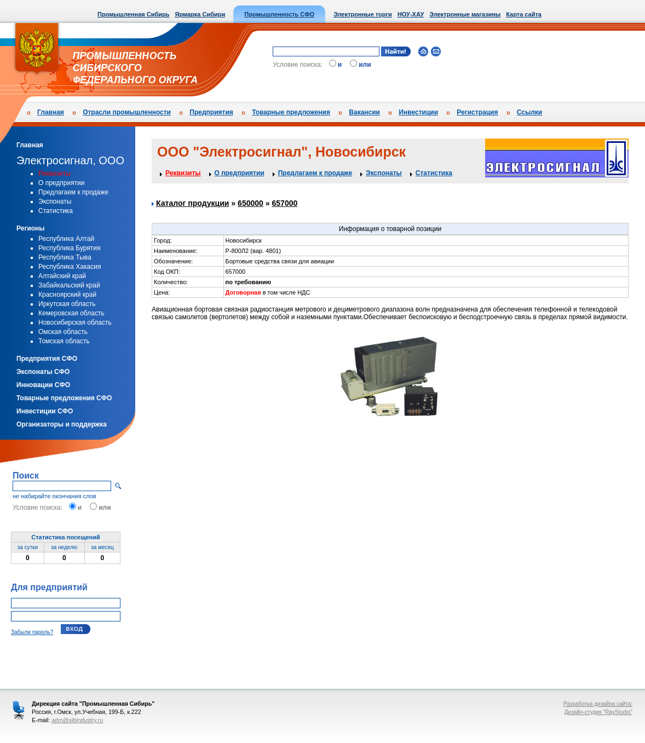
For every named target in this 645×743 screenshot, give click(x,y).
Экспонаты (54, 201)
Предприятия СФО (46, 358)
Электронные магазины (464, 14)
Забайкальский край (69, 285)
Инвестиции (418, 112)
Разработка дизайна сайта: (597, 704)
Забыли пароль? (32, 632)
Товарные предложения (291, 112)
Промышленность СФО (279, 14)
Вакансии (364, 112)
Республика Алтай (66, 239)
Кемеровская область (71, 313)
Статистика (55, 211)
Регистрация (477, 112)
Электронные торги (362, 14)
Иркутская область (67, 304)
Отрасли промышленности (127, 112)
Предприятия (211, 112)
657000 (285, 203)
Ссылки (529, 112)
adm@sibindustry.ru (77, 720)
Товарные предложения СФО (64, 398)
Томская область (64, 341)
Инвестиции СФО (44, 411)
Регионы (30, 228)
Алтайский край (62, 276)
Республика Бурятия (69, 248)
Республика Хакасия (69, 266)
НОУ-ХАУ (411, 14)
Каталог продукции (192, 203)
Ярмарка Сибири (200, 14)
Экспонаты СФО (43, 372)
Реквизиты (54, 173)
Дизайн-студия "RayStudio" (598, 712)
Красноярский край (67, 294)
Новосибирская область (75, 322)
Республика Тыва (64, 257)
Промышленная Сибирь (133, 14)
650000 (250, 203)
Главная (50, 112)
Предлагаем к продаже (73, 192)
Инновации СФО (43, 385)
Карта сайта (524, 14)
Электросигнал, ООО (70, 160)
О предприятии (61, 183)
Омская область (63, 332)
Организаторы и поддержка (61, 424)
